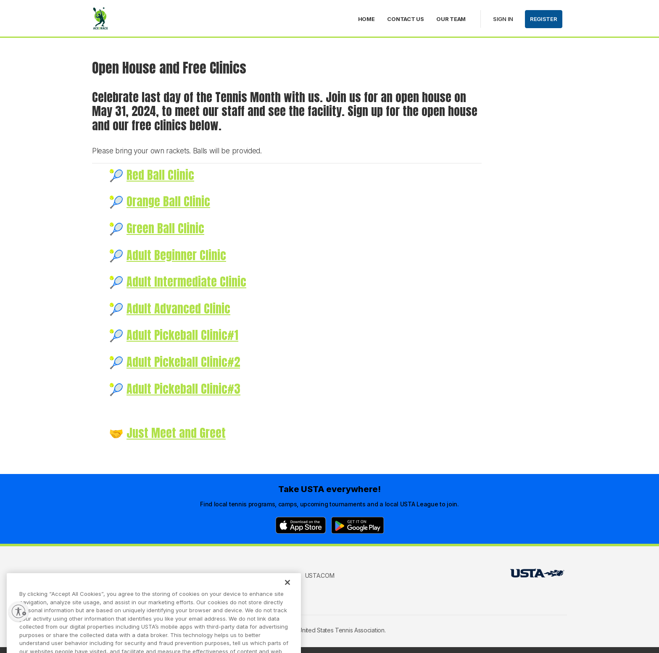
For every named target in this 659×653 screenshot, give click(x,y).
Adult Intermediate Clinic (186, 281)
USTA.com (320, 575)
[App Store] (300, 525)
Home (366, 19)
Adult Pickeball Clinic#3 (183, 389)
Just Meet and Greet (176, 433)
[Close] (287, 590)
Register (543, 19)
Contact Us (405, 19)
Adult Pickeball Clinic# (180, 362)
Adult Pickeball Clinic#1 (182, 335)
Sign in (503, 19)
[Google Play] (357, 525)
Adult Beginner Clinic (176, 255)
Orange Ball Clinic (168, 201)
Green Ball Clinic (165, 228)
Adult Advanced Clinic (178, 308)
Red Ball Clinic (160, 175)
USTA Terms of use (227, 575)
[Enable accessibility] (18, 611)
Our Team (451, 19)
